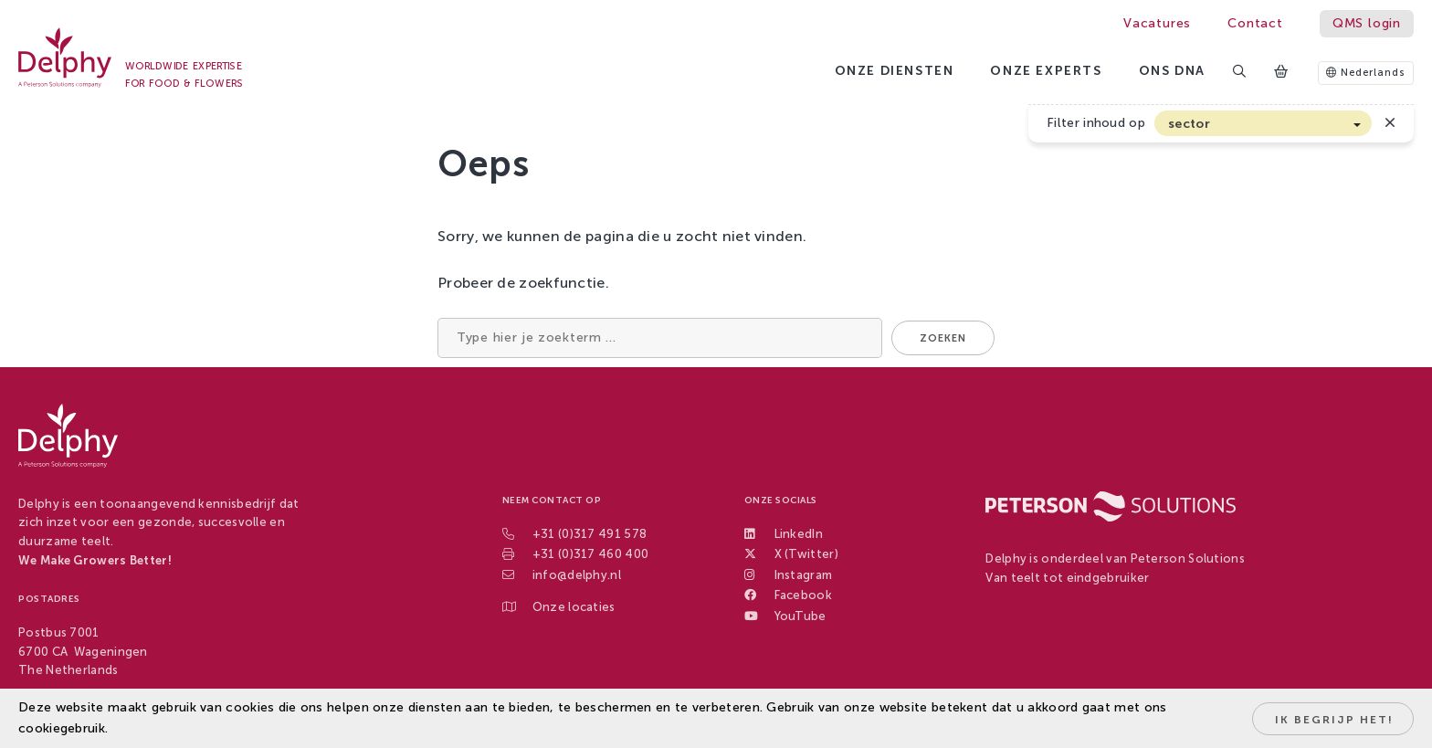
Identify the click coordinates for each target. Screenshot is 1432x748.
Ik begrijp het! (1334, 719)
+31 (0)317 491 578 (589, 534)
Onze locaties (574, 607)
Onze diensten (894, 71)
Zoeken (943, 338)
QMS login (1366, 23)
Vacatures (1157, 23)
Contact (1255, 23)
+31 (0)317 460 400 (590, 554)
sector (1189, 124)
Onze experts (1045, 71)
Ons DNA (1172, 71)
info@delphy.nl (576, 575)
